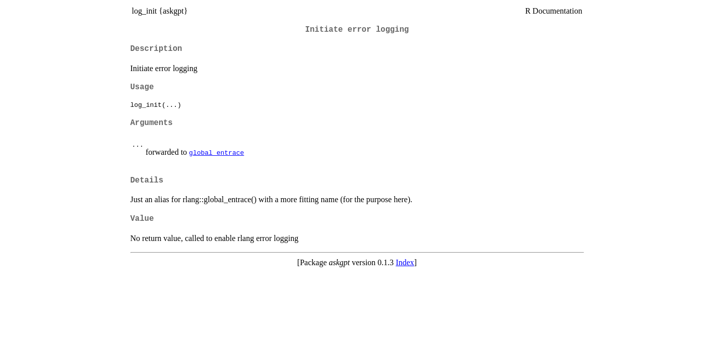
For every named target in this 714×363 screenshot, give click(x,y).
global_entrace (216, 152)
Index (405, 262)
